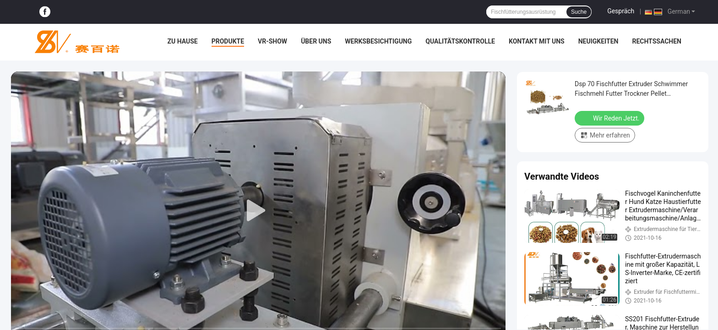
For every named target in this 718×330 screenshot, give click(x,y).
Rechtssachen (656, 41)
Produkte (228, 41)
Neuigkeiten (598, 41)
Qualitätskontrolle (460, 41)
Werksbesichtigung (378, 41)
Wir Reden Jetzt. (610, 117)
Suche (579, 12)
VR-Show (272, 41)
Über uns (316, 41)
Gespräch (620, 11)
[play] (258, 210)
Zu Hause (182, 41)
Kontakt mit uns (537, 41)
